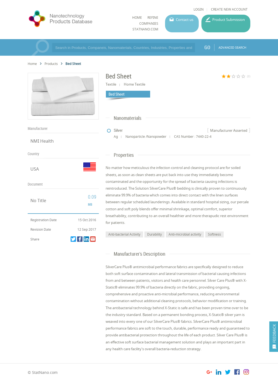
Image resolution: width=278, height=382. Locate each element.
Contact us (184, 19)
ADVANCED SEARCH (232, 47)
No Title (38, 200)
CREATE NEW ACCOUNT (229, 9)
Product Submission (228, 19)
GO (207, 47)
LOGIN (199, 9)
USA (34, 169)
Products (51, 63)
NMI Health (42, 141)
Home (32, 63)
